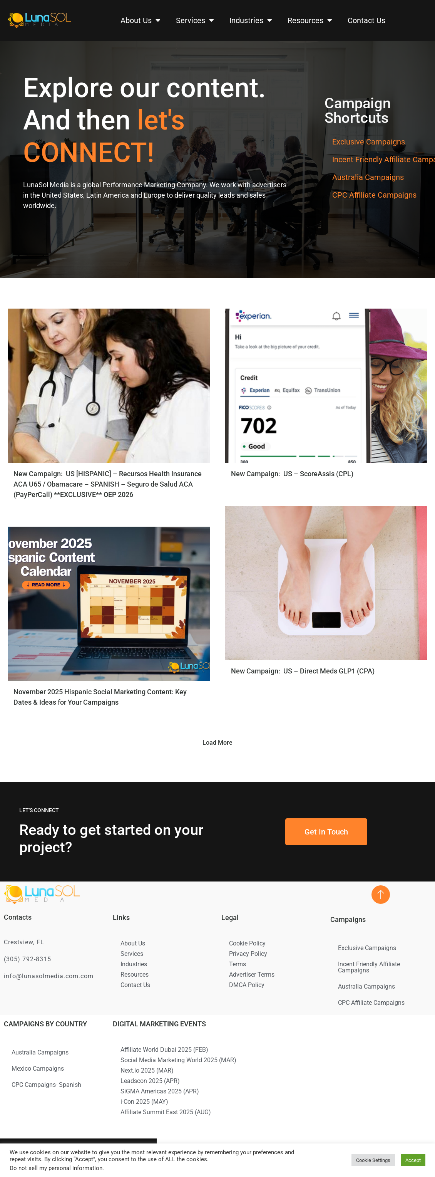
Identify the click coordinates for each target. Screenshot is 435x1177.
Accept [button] (413, 1160)
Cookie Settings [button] (373, 1160)
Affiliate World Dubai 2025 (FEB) (164, 1049)
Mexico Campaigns (38, 1068)
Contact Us (366, 20)
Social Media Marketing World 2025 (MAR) (178, 1060)
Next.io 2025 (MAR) (147, 1070)
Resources (310, 20)
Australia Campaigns (368, 177)
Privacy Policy (248, 953)
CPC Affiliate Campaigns (374, 195)
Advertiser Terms (251, 974)
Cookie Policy (247, 943)
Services (195, 20)
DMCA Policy (246, 985)
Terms (237, 964)
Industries (250, 20)
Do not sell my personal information (56, 1168)
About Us (140, 20)
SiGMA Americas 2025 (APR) (159, 1091)
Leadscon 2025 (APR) (150, 1081)
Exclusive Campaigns (368, 141)
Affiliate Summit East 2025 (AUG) (165, 1112)
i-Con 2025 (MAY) (144, 1101)
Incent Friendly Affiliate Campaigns (369, 967)
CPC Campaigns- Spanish (46, 1084)
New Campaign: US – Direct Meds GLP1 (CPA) (303, 671)
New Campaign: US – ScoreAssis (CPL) (293, 474)
